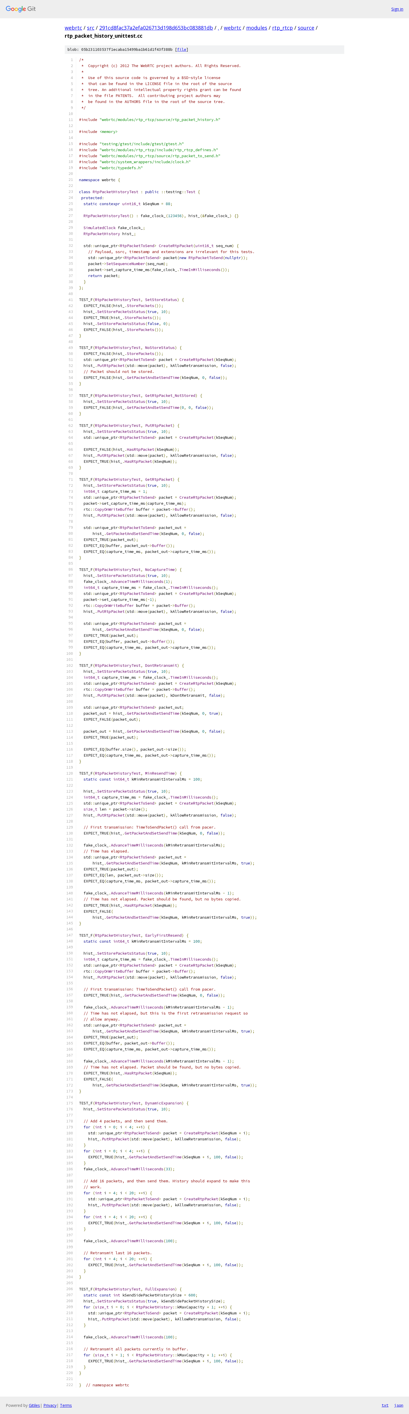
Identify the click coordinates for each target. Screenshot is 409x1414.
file (181, 49)
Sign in (397, 9)
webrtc (73, 27)
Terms (66, 1405)
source (306, 27)
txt (385, 1405)
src (90, 27)
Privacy (49, 1405)
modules (256, 27)
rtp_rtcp (282, 27)
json (398, 1405)
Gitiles (34, 1405)
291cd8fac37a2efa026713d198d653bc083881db (156, 27)
